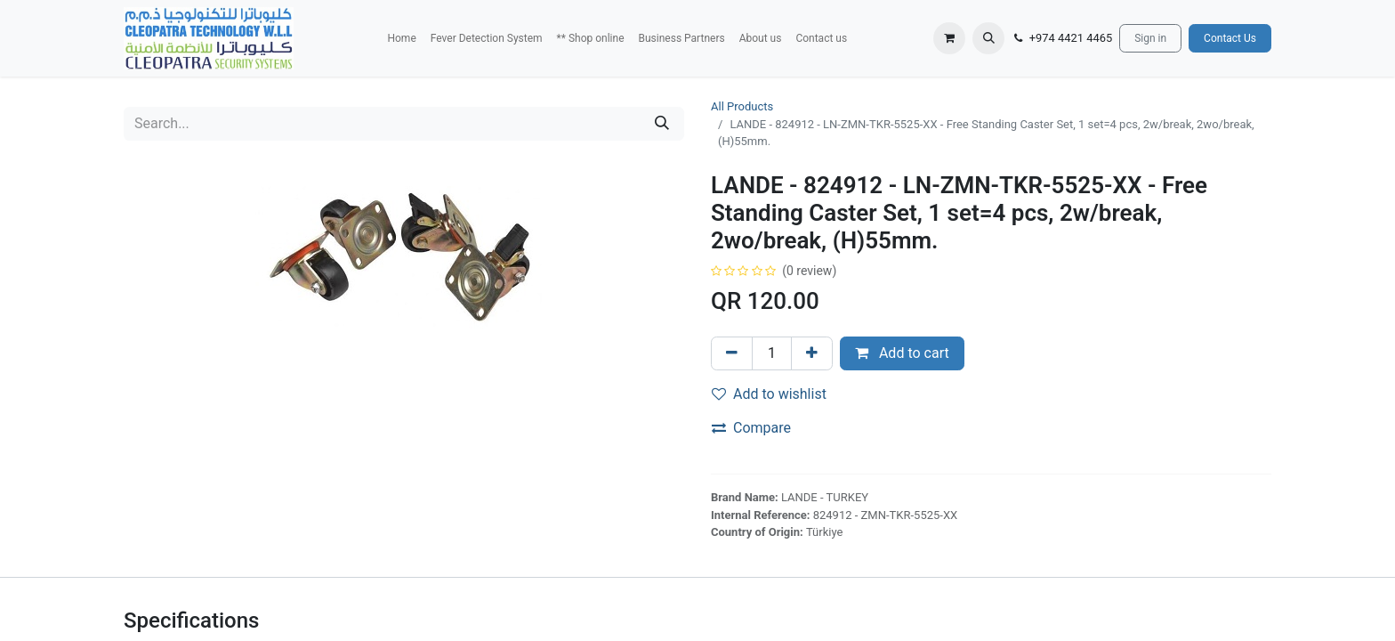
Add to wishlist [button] (769, 393)
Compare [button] (751, 427)
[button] (988, 38)
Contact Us (1230, 38)
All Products (742, 106)
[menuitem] (401, 38)
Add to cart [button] (902, 353)
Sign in (1150, 38)
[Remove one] (732, 353)
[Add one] (812, 353)
